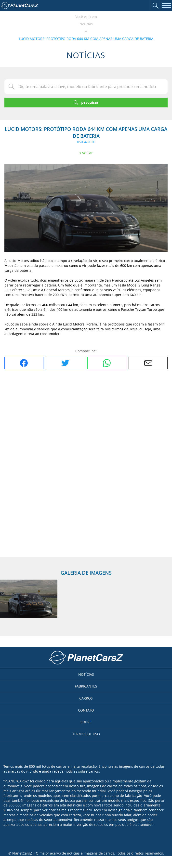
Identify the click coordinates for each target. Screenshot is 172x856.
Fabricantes (86, 686)
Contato (86, 710)
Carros (86, 698)
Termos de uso (86, 734)
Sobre (86, 722)
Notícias (86, 24)
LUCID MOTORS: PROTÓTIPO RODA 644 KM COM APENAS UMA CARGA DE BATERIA (86, 38)
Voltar (87, 153)
